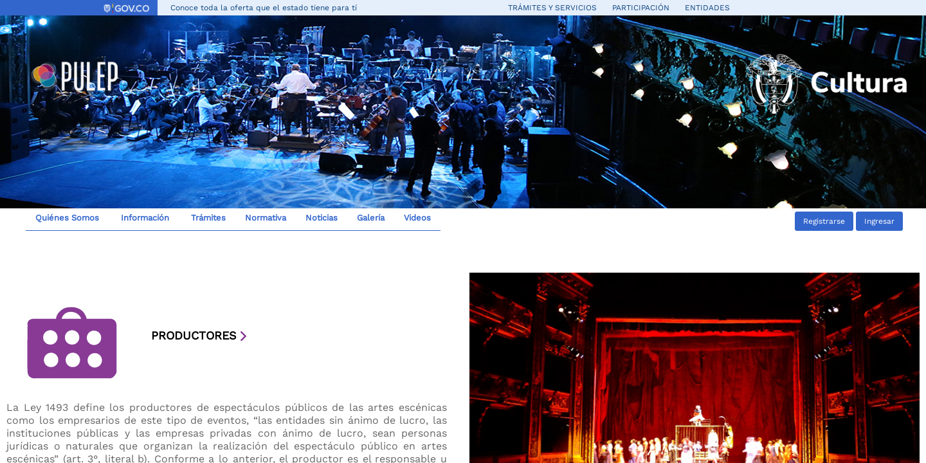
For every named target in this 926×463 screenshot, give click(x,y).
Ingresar (879, 221)
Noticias (321, 217)
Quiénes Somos (67, 217)
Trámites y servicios (552, 7)
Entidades (707, 7)
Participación (640, 7)
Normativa (265, 217)
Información (143, 217)
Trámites (207, 217)
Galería (371, 217)
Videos (417, 217)
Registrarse (824, 221)
